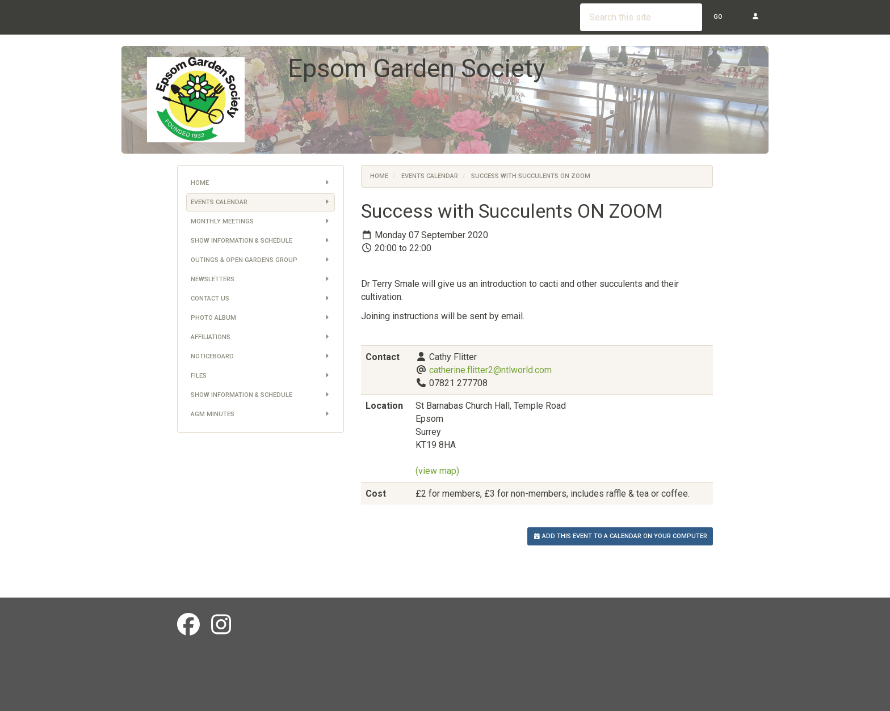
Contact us (261, 299)
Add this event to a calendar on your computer (620, 536)
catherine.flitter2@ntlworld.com (490, 370)
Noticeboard (261, 356)
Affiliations (261, 337)
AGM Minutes (261, 414)
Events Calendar (261, 202)
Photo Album (261, 318)
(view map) (437, 470)
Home (261, 183)
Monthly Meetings (261, 221)
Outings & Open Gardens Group (261, 260)
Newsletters (261, 279)
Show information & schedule (261, 241)
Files (261, 376)
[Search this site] (641, 17)
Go (718, 16)
